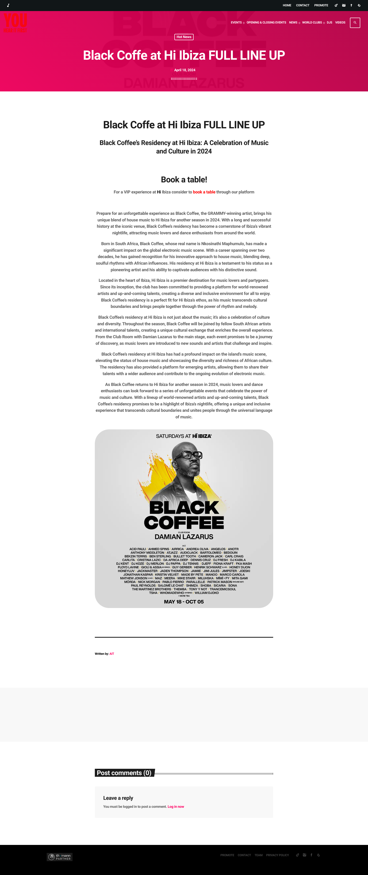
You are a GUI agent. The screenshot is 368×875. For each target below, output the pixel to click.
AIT (112, 654)
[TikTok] (336, 5)
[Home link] (15, 23)
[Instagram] (343, 5)
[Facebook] (351, 5)
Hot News (184, 37)
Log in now (176, 806)
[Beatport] (359, 5)
